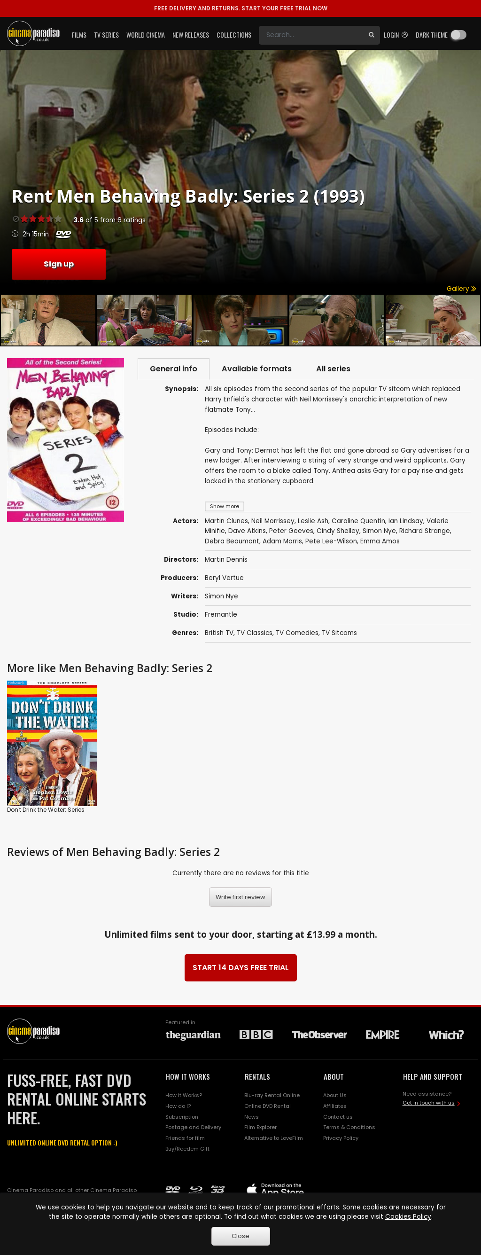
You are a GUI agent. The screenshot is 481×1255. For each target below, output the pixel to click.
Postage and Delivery (193, 1127)
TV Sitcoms (339, 632)
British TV (219, 632)
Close (240, 1236)
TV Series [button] (106, 34)
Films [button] (79, 34)
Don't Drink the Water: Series (46, 810)
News (251, 1117)
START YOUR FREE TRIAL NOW (240, 8)
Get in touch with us (429, 1102)
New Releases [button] (190, 34)
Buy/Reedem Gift (187, 1149)
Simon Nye (221, 596)
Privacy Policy (340, 1138)
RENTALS (257, 1076)
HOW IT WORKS (188, 1076)
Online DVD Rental (267, 1106)
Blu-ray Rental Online (272, 1095)
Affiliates (335, 1106)
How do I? (178, 1106)
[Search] (311, 35)
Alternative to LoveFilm (273, 1138)
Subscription (181, 1117)
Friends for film (185, 1138)
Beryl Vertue (224, 577)
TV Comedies (297, 632)
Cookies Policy (408, 1216)
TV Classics (254, 632)
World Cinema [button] (145, 34)
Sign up (59, 264)
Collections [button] (234, 34)
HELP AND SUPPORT (432, 1076)
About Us (335, 1095)
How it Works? (183, 1095)
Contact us (338, 1117)
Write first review (240, 897)
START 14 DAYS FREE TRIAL (241, 967)
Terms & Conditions (349, 1127)
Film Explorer (260, 1127)
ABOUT (334, 1076)
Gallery (461, 288)
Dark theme (432, 34)
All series (333, 368)
